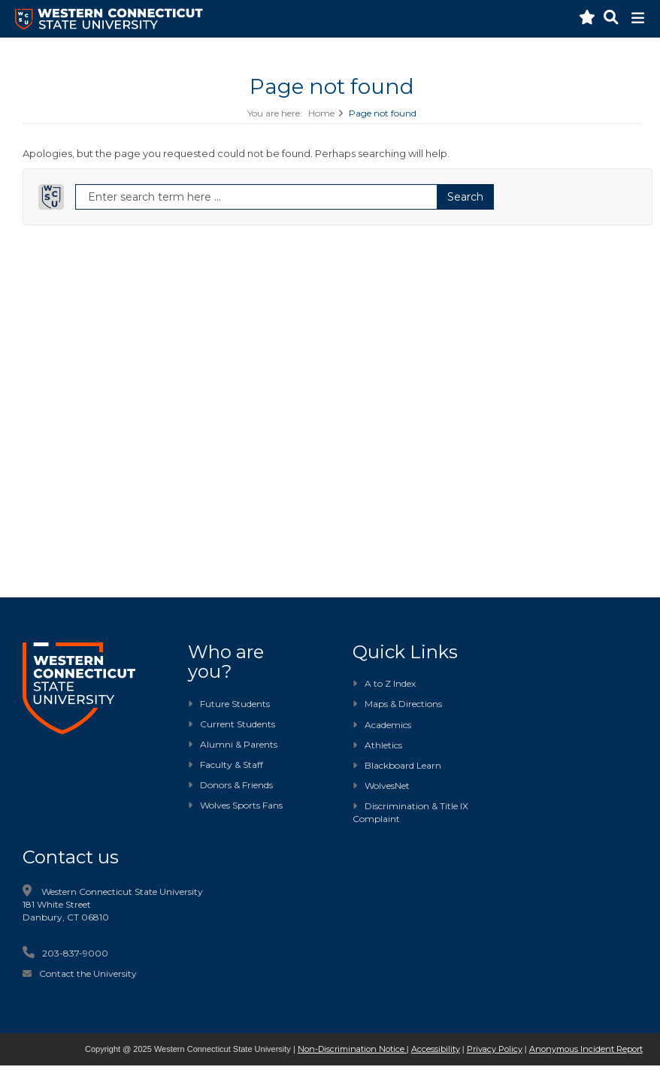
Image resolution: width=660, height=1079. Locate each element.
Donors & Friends (236, 784)
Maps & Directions (397, 703)
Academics (382, 724)
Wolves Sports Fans (241, 805)
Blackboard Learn (397, 765)
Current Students (237, 724)
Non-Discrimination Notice (352, 1049)
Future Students (229, 703)
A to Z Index (384, 683)
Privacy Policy (494, 1049)
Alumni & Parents (238, 744)
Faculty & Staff (231, 764)
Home (321, 113)
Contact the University (88, 973)
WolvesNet (381, 785)
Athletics (377, 745)
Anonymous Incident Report (586, 1049)
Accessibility (435, 1049)
